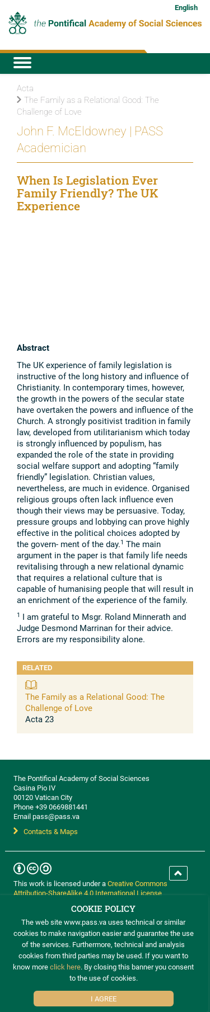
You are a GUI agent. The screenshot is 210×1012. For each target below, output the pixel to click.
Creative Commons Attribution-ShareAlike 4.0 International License (90, 888)
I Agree (103, 999)
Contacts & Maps (45, 831)
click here (65, 967)
